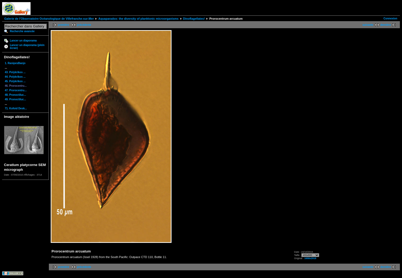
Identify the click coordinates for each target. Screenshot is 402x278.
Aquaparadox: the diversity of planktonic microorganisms (138, 18)
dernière (385, 24)
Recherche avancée (22, 31)
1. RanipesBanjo (15, 63)
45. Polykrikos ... (15, 81)
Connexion (390, 18)
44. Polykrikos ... (15, 76)
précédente (84, 24)
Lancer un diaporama (23, 40)
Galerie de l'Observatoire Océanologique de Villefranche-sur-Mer (49, 18)
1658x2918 (310, 258)
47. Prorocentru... (16, 90)
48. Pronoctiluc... (15, 94)
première (63, 24)
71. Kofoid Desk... (16, 108)
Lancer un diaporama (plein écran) (27, 46)
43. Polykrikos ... (15, 72)
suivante (367, 24)
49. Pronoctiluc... (15, 99)
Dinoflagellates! (194, 18)
